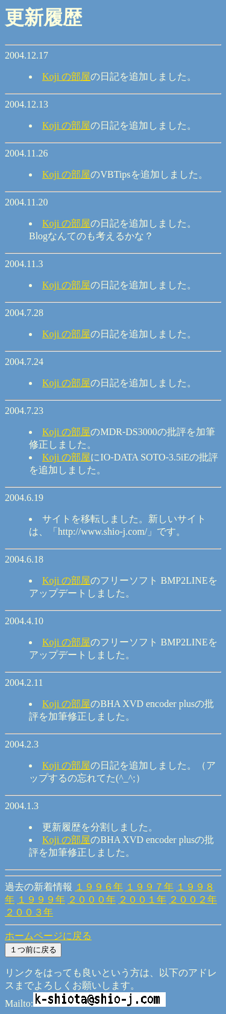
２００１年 (142, 899)
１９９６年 (99, 887)
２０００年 (91, 899)
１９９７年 (149, 887)
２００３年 (29, 912)
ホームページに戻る (48, 936)
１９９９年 (41, 899)
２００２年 (193, 899)
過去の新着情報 (38, 887)
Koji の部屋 (66, 76)
